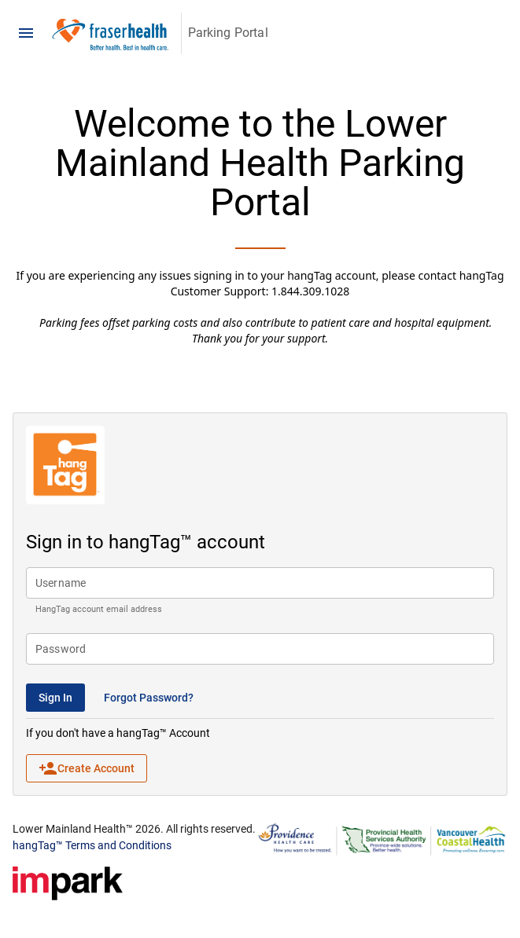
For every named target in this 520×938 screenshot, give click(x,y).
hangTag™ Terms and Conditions (92, 845)
